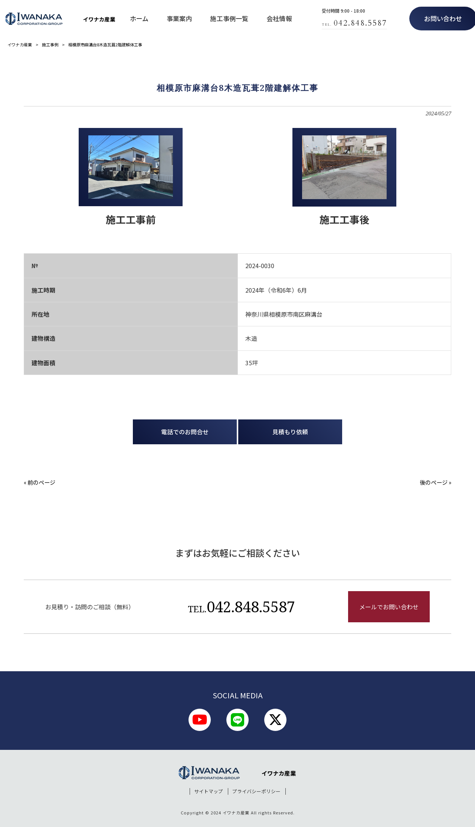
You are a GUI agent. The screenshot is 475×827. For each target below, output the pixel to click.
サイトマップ (208, 791)
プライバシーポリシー (256, 791)
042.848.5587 (241, 606)
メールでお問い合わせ (389, 606)
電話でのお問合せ (185, 431)
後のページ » (435, 482)
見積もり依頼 (290, 431)
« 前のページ (39, 482)
